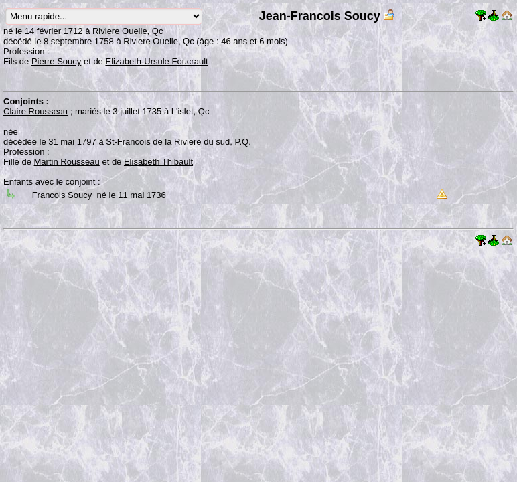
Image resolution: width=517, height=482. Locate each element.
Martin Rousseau (67, 162)
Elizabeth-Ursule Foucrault (156, 61)
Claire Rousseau (35, 111)
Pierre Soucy (56, 61)
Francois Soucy (62, 195)
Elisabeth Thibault (158, 162)
